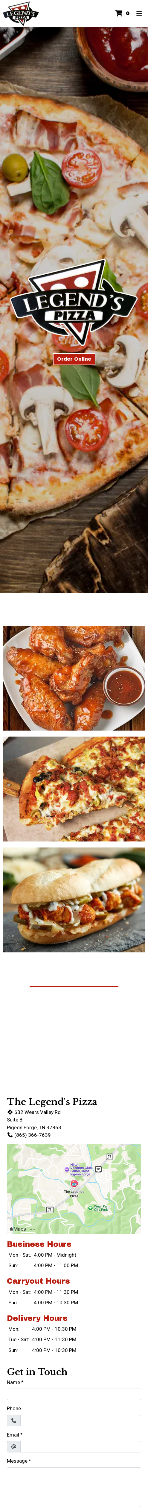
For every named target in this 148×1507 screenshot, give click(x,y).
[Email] (80, 1446)
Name (13, 1382)
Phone (14, 1408)
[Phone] (80, 1420)
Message (17, 1461)
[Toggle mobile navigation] (139, 13)
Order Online (74, 359)
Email (13, 1435)
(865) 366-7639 (29, 1135)
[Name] (74, 1394)
